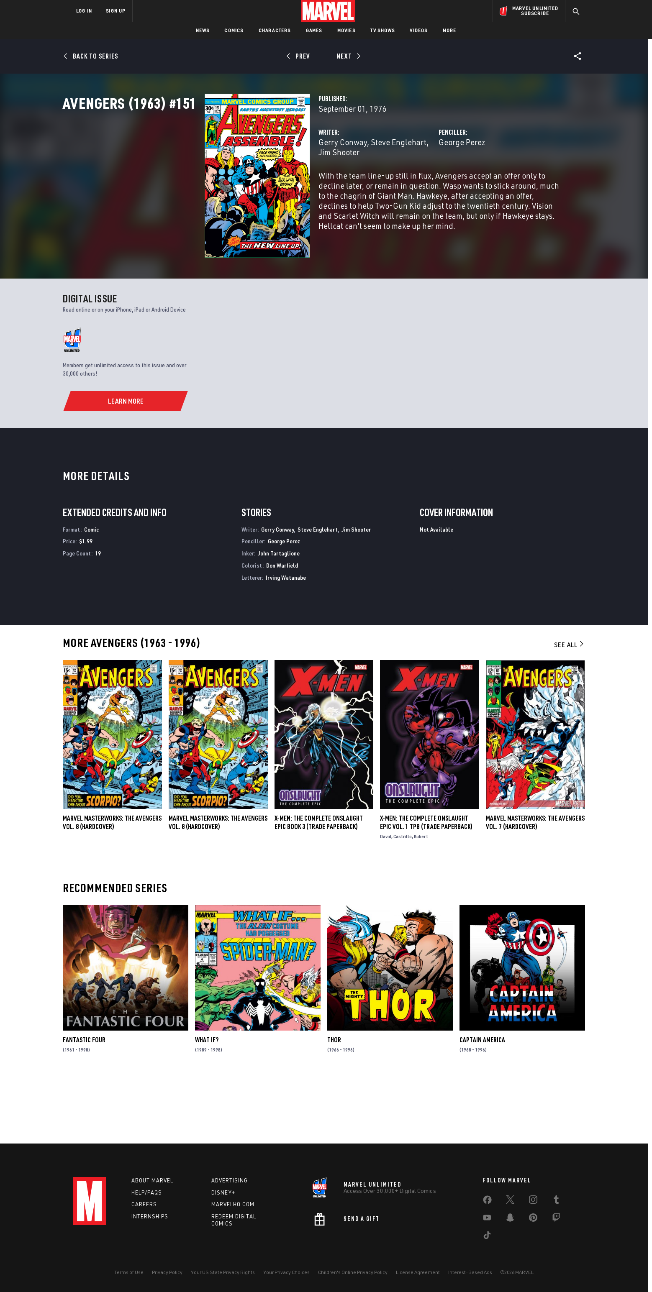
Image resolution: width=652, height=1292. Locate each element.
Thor (334, 1103)
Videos (418, 30)
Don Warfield (282, 628)
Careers (144, 1204)
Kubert (421, 899)
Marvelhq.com (232, 1204)
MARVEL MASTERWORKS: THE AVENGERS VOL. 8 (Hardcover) (218, 885)
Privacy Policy (167, 1272)
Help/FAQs (146, 1192)
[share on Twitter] (510, 1201)
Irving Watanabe (286, 640)
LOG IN (84, 11)
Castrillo (402, 899)
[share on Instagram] (533, 1201)
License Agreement (418, 1272)
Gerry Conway (243, 179)
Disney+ (223, 1192)
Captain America (482, 1103)
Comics (233, 30)
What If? (206, 1103)
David (385, 899)
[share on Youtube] (487, 1219)
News (203, 30)
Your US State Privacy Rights (223, 1272)
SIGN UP (115, 11)
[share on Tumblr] (556, 1201)
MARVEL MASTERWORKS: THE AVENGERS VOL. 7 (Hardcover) (535, 885)
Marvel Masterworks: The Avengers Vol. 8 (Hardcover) (112, 885)
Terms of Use (129, 1272)
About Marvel (152, 1180)
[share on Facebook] (487, 1201)
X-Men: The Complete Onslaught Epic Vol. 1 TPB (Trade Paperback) (426, 885)
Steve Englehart (299, 179)
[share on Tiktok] (487, 1237)
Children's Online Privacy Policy (353, 1272)
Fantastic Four (84, 1103)
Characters (275, 30)
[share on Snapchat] (510, 1219)
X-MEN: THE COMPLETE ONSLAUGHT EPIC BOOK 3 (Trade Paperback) (319, 885)
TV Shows (382, 30)
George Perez (412, 179)
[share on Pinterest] (533, 1219)
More (450, 30)
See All (569, 708)
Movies (346, 30)
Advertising (229, 1180)
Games (314, 30)
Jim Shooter (351, 179)
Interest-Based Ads (470, 1272)
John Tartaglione (279, 616)
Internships (149, 1216)
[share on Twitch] (556, 1219)
